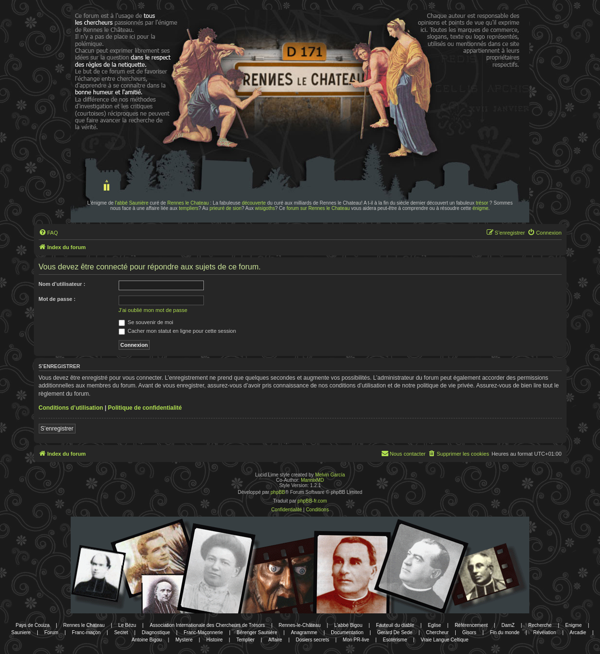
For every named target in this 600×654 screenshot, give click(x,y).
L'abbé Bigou (348, 625)
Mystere (184, 639)
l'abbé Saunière (131, 203)
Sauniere (21, 632)
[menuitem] (48, 232)
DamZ (507, 625)
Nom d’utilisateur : (62, 284)
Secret (121, 632)
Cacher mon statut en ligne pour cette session (177, 331)
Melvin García (330, 474)
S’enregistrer (57, 428)
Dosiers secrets (312, 639)
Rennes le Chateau (188, 203)
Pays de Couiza (32, 625)
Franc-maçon (86, 632)
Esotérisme (395, 639)
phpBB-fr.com (312, 501)
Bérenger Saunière (257, 632)
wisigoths (265, 208)
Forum (52, 632)
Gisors (469, 632)
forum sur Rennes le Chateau (318, 208)
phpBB (278, 492)
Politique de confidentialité (145, 407)
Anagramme (304, 632)
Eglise (434, 625)
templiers (189, 208)
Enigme (573, 625)
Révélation (544, 632)
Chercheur (437, 632)
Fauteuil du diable (395, 625)
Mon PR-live (356, 639)
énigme (481, 208)
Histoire (214, 639)
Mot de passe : (57, 299)
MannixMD (312, 480)
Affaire (275, 639)
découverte (253, 203)
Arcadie (577, 632)
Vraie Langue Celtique (445, 639)
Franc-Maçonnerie (203, 632)
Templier (245, 639)
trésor (482, 203)
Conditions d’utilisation (71, 407)
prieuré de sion (226, 208)
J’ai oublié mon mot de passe (153, 310)
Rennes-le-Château (299, 625)
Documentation (347, 632)
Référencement (471, 625)
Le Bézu (127, 625)
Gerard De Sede (395, 632)
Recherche (540, 625)
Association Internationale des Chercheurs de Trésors (207, 625)
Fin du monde (505, 632)
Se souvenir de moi (146, 322)
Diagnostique (156, 632)
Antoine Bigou (147, 639)
